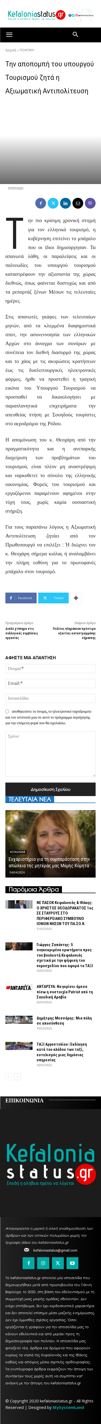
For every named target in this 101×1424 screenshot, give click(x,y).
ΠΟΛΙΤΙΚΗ (27, 50)
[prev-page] (8, 1076)
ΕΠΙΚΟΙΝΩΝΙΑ (24, 1100)
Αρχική (10, 50)
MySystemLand (68, 1407)
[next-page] (17, 1076)
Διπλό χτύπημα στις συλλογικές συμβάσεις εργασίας (21, 633)
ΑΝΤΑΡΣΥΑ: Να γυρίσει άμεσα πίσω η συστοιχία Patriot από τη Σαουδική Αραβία (65, 992)
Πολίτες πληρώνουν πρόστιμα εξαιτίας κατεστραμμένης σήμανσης (74, 633)
